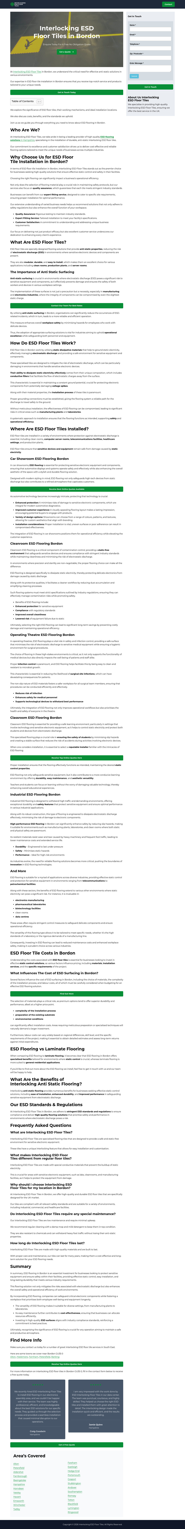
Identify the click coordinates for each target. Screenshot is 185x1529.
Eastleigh (72, 1467)
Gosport (72, 1479)
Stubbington (74, 1483)
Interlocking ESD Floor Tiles (27, 72)
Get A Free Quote (67, 1445)
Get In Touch (150, 87)
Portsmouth (74, 1475)
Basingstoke (19, 1480)
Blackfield (73, 1504)
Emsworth (18, 1501)
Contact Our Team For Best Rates (66, 305)
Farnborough (20, 1476)
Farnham (33, 1357)
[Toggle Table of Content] (38, 101)
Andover (72, 1487)
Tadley (16, 1509)
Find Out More (66, 994)
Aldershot (18, 1472)
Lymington (73, 1508)
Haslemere (22, 1357)
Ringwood (73, 1512)
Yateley (17, 1492)
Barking (55, 1357)
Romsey (72, 1496)
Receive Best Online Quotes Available (66, 489)
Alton (13, 1357)
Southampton (75, 1491)
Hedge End (74, 1471)
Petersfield (44, 1357)
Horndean (18, 1488)
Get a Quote (66, 52)
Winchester (19, 1505)
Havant (17, 1497)
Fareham (72, 1463)
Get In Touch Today (67, 92)
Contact (168, 4)
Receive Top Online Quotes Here (67, 758)
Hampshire (19, 1484)
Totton (71, 1500)
